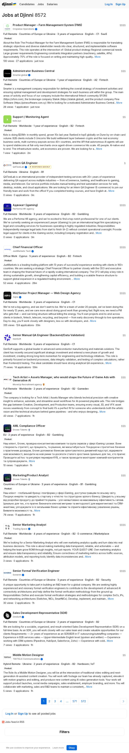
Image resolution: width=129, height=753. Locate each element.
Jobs (40, 4)
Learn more (58, 747)
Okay (72, 747)
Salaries (52, 4)
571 (75, 701)
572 (83, 701)
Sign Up (120, 4)
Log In (109, 4)
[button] (98, 56)
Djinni (9, 4)
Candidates (27, 4)
